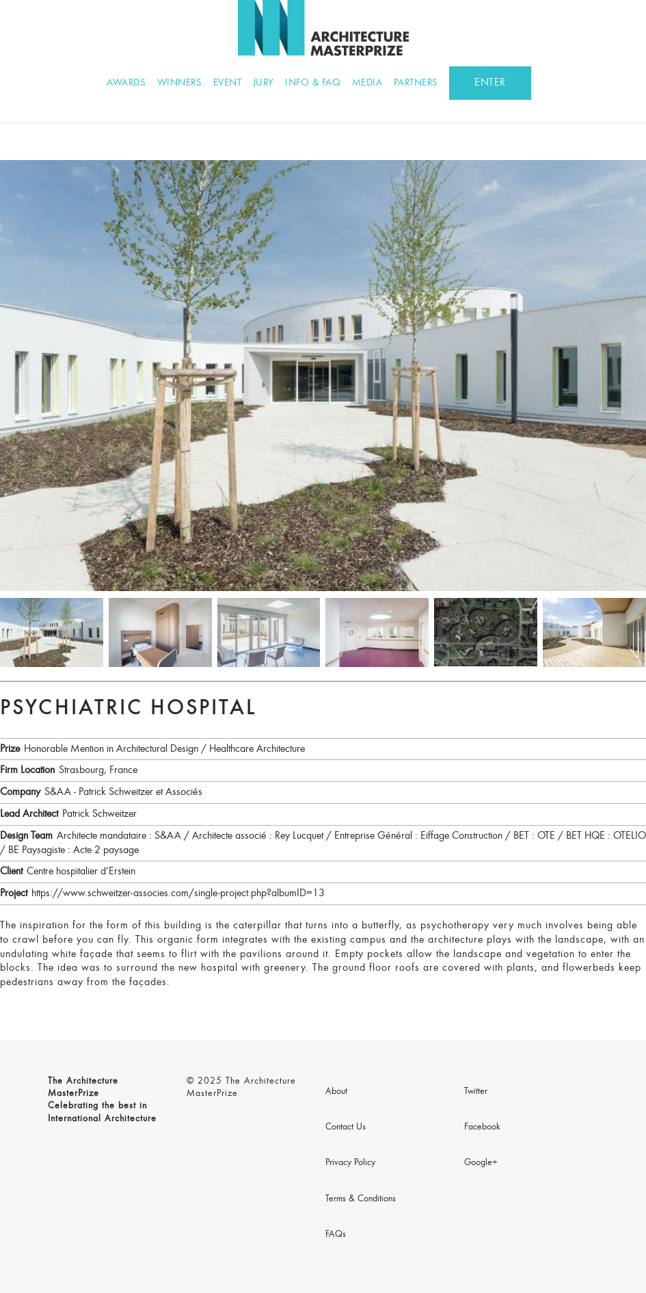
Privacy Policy (350, 1163)
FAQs (335, 1235)
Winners (179, 83)
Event (227, 83)
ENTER (490, 82)
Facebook (482, 1127)
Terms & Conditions (360, 1199)
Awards (126, 83)
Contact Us (345, 1127)
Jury (263, 83)
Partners (416, 83)
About (336, 1092)
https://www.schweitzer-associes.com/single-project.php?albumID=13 (178, 893)
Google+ (481, 1163)
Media (367, 83)
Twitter (475, 1092)
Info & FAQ (312, 83)
